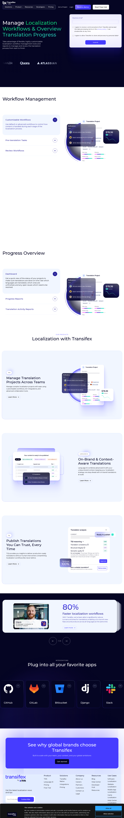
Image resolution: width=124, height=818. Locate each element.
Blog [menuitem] (93, 768)
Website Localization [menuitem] (112, 775)
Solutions (9, 7)
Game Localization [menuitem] (112, 785)
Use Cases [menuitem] (112, 765)
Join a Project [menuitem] (62, 7)
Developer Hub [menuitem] (96, 775)
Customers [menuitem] (80, 777)
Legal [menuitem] (78, 783)
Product (19, 7)
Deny (108, 806)
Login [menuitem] (71, 7)
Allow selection (108, 801)
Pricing (50, 7)
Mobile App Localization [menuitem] (112, 780)
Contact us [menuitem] (80, 780)
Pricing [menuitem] (46, 774)
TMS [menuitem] (45, 768)
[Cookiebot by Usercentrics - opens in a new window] (12, 814)
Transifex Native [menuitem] (63, 769)
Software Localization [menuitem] (112, 769)
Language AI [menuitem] (48, 771)
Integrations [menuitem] (64, 773)
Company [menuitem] (80, 765)
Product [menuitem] (47, 765)
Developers (41, 7)
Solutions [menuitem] (64, 765)
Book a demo (83, 7)
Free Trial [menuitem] (47, 777)
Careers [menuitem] (78, 771)
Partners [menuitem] (79, 774)
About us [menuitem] (79, 768)
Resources (30, 7)
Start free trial (101, 7)
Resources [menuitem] (96, 765)
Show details (97, 814)
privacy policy (101, 29)
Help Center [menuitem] (96, 771)
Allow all (108, 795)
